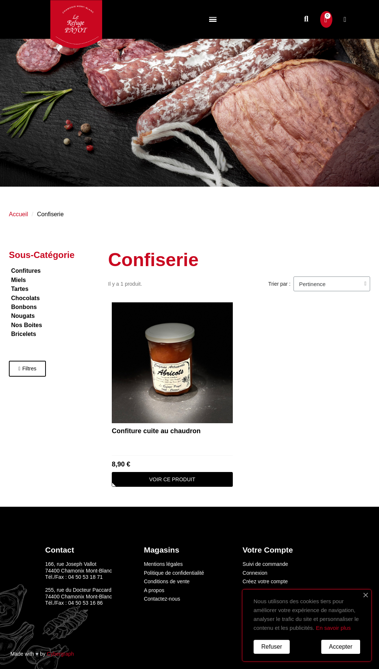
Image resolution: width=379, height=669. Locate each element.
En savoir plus (333, 628)
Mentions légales (163, 564)
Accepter (340, 646)
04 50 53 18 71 (85, 577)
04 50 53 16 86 (85, 603)
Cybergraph (60, 654)
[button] (306, 19)
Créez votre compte (265, 581)
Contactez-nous (162, 599)
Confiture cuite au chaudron (156, 431)
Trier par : (279, 284)
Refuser (271, 646)
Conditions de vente (167, 581)
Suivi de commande (265, 564)
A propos (154, 590)
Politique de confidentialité (174, 573)
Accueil (18, 214)
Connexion (254, 573)
